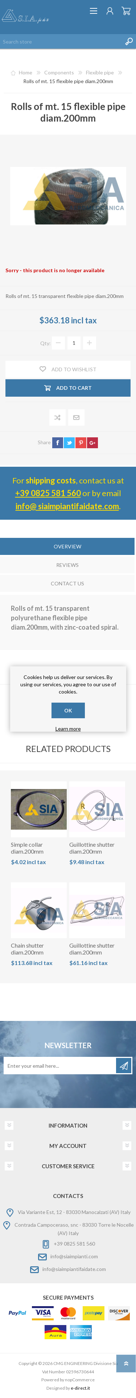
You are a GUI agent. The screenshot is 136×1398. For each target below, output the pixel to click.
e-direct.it (80, 1388)
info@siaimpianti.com (74, 1256)
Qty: (45, 343)
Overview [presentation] (67, 546)
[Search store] (60, 41)
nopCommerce (80, 1379)
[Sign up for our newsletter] (60, 1065)
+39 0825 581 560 (48, 493)
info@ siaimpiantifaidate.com (67, 506)
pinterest (80, 442)
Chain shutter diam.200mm (27, 949)
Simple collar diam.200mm (27, 848)
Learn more (68, 728)
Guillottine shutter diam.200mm (92, 848)
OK (68, 710)
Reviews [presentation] (67, 565)
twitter (69, 442)
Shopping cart (126, 11)
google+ (92, 442)
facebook (57, 442)
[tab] (67, 547)
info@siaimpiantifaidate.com (74, 1269)
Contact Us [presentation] (67, 583)
